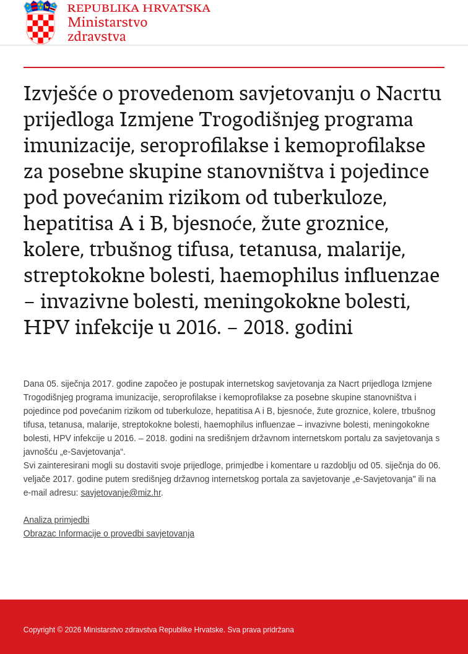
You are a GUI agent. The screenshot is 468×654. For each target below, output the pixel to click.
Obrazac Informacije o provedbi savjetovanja (109, 533)
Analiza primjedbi (57, 520)
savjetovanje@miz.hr (120, 492)
